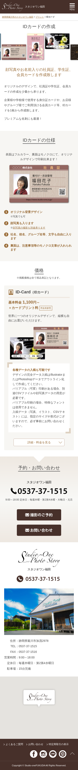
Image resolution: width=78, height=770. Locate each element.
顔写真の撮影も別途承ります (29, 227)
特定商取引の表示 (59, 744)
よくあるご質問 (14, 744)
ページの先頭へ (72, 754)
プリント (40, 17)
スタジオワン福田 (23, 6)
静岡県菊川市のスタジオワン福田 (17, 17)
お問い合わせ (35, 744)
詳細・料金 (34, 442)
